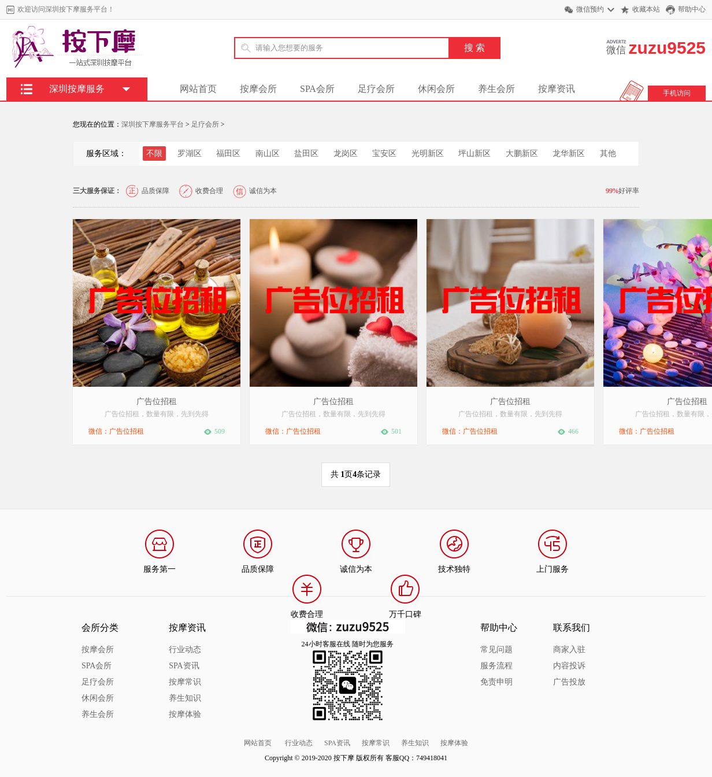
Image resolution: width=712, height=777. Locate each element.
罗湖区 (189, 153)
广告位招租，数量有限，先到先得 (157, 414)
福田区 (228, 153)
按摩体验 (185, 714)
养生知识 (185, 698)
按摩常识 (185, 682)
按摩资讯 (556, 89)
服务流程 (496, 665)
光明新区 (427, 153)
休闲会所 (436, 89)
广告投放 (569, 682)
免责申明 (496, 682)
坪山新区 (474, 153)
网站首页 (198, 89)
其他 (608, 153)
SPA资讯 (184, 665)
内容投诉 (569, 665)
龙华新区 (568, 153)
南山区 (267, 153)
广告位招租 (156, 401)
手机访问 (677, 93)
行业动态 (185, 649)
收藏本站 (646, 9)
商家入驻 (569, 649)
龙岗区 (345, 153)
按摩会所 (258, 89)
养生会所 (496, 89)
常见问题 (496, 649)
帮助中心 (692, 9)
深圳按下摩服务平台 (152, 124)
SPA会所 (317, 89)
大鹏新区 (522, 153)
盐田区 (306, 153)
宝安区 (384, 153)
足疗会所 (376, 89)
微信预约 (590, 9)
